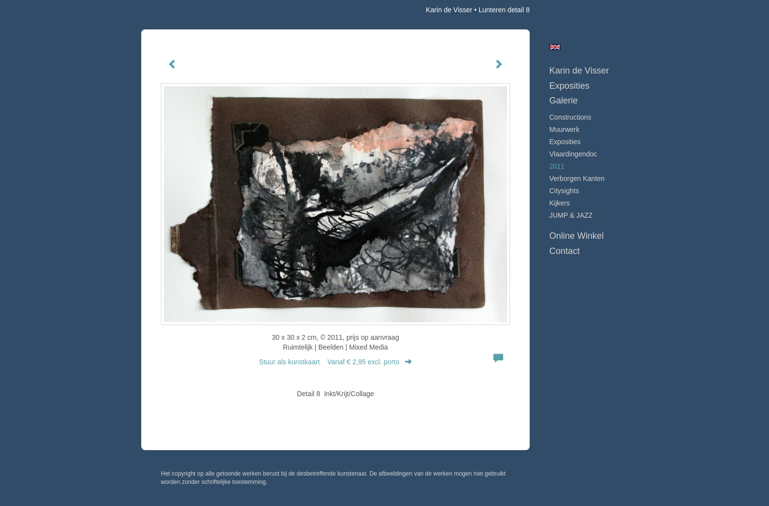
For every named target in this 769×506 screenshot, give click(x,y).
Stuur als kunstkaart (335, 362)
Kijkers (559, 203)
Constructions (570, 117)
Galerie (563, 100)
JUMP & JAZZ (570, 215)
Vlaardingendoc (573, 154)
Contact (564, 251)
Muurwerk (564, 129)
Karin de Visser (449, 10)
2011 (556, 166)
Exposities (569, 86)
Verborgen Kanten (577, 178)
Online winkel (576, 236)
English (555, 47)
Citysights (564, 191)
